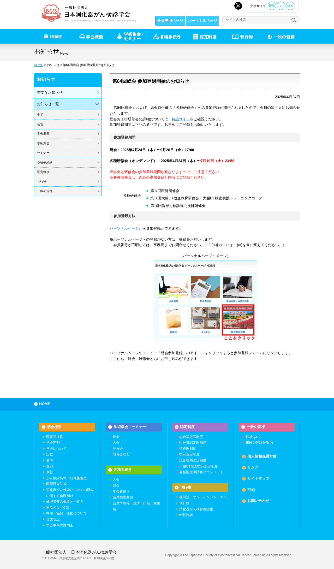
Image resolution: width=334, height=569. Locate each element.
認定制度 (205, 36)
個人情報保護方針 (262, 456)
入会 (116, 480)
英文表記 (53, 519)
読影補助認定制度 (192, 460)
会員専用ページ (170, 21)
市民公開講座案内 (259, 442)
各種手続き (167, 36)
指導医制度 (187, 449)
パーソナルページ (202, 21)
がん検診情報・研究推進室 (66, 478)
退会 (116, 485)
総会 (116, 437)
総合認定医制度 (191, 437)
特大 (290, 6)
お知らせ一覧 (48, 104)
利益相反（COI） (59, 507)
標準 (272, 6)
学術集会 (43, 143)
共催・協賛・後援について (66, 513)
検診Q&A (253, 437)
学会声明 (53, 442)
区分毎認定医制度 (192, 442)
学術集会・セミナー (130, 427)
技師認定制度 (189, 454)
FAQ (251, 490)
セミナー (43, 153)
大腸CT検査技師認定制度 (198, 466)
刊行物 (243, 36)
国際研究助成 (56, 484)
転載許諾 (186, 515)
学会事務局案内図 (59, 525)
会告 (40, 124)
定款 (49, 454)
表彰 (49, 472)
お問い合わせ (258, 501)
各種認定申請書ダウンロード (201, 472)
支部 (49, 466)
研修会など (121, 454)
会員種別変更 (123, 497)
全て (40, 114)
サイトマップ (258, 478)
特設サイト (181, 119)
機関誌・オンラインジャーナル (203, 497)
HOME (38, 65)
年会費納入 (121, 491)
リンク (252, 467)
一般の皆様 (45, 191)
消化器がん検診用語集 (196, 509)
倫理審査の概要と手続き (65, 501)
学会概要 (43, 133)
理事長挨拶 (54, 437)
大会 (116, 442)
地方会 (118, 449)
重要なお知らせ (50, 92)
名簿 (49, 460)
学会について (56, 449)
